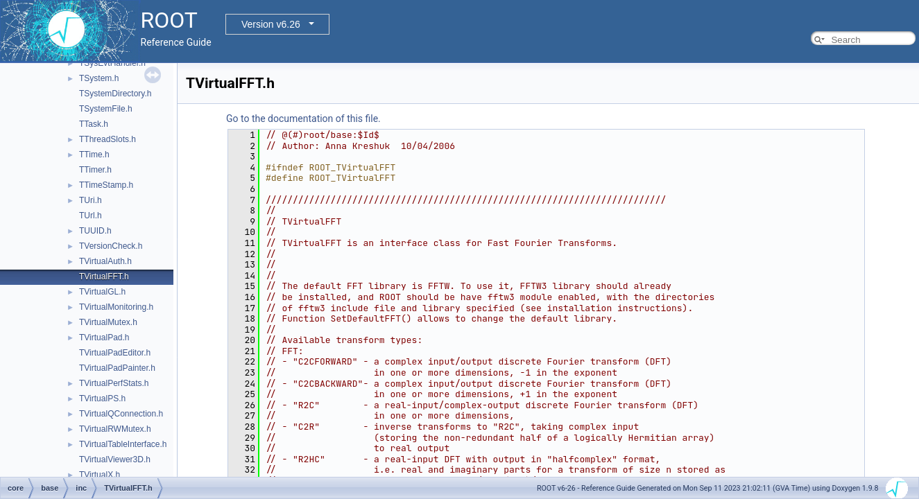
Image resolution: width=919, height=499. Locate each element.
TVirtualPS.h (102, 398)
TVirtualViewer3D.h (115, 459)
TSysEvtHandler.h (112, 63)
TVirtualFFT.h (104, 276)
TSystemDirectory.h (115, 93)
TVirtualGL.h (102, 292)
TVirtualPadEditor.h (115, 353)
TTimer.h (95, 170)
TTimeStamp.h (106, 185)
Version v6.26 (270, 24)
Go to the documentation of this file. (303, 118)
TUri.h (90, 200)
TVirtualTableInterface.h (123, 444)
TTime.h (94, 154)
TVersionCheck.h (110, 246)
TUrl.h (90, 215)
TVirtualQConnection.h (121, 414)
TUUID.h (95, 231)
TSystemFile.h (105, 109)
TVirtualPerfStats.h (114, 383)
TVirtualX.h (99, 475)
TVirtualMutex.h (108, 322)
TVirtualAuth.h (105, 261)
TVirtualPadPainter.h (117, 368)
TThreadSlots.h (107, 139)
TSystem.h (99, 78)
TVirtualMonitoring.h (116, 307)
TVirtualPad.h (104, 337)
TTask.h (93, 124)
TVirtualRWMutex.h (115, 429)
